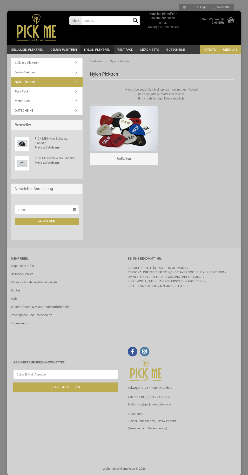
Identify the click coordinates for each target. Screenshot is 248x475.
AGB (14, 298)
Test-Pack (125, 49)
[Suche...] (75, 20)
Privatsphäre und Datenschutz (31, 315)
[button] (186, 7)
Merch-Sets (149, 49)
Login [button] (202, 7)
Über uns (230, 49)
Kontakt (16, 290)
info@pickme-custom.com (155, 404)
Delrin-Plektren (63, 49)
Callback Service (22, 274)
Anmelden (46, 221)
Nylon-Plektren (97, 49)
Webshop (109, 468)
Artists (210, 49)
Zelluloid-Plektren (27, 49)
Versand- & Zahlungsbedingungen (34, 282)
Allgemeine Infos (22, 266)
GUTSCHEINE (175, 49)
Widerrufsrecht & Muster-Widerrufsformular (40, 307)
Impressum (19, 323)
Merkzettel (222, 7)
